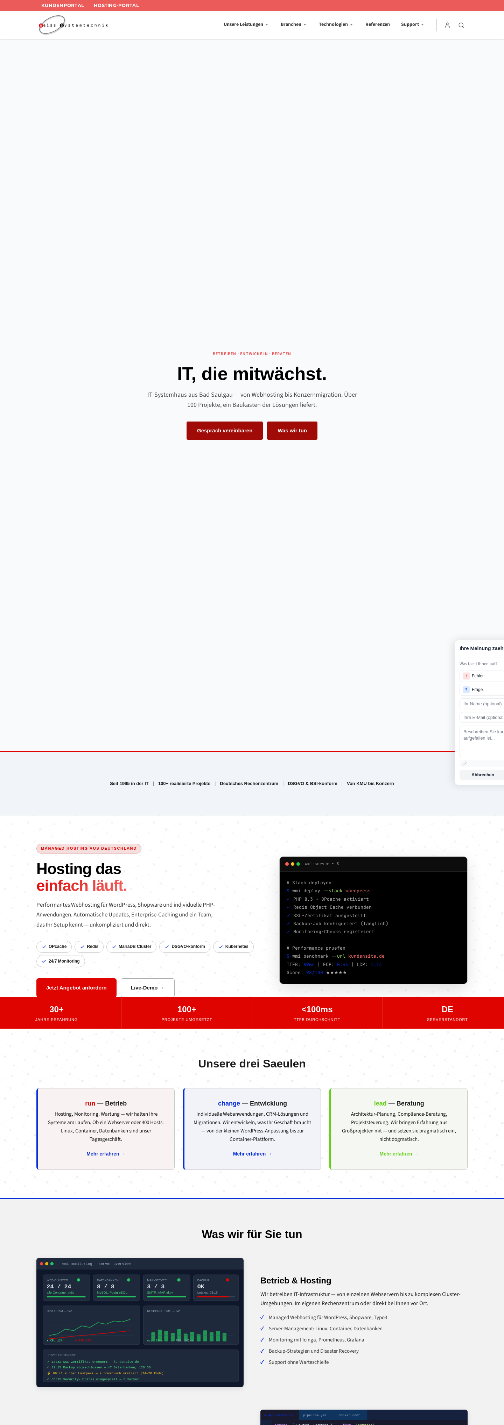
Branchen (291, 24)
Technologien (333, 24)
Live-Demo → (147, 988)
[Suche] (461, 25)
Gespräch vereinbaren (224, 430)
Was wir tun (292, 430)
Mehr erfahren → (105, 1154)
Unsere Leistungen (243, 24)
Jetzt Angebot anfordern (76, 988)
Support (410, 24)
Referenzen (377, 24)
